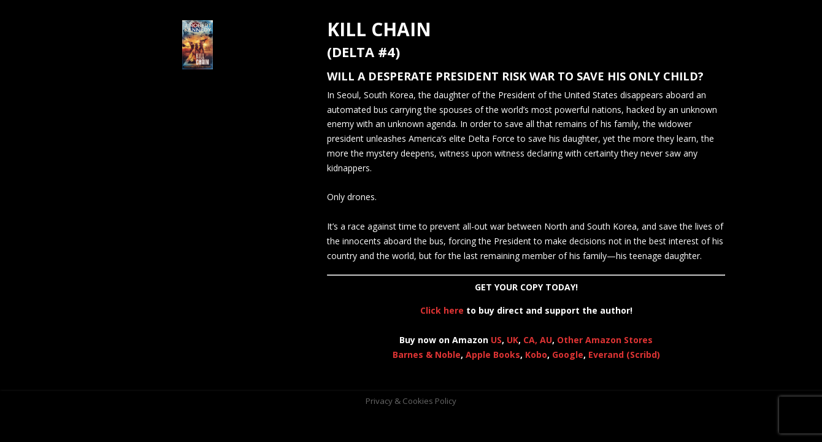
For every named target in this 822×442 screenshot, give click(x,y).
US (496, 340)
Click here (442, 310)
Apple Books (493, 354)
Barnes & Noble (427, 354)
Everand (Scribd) (624, 354)
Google (567, 354)
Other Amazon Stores (605, 340)
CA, (531, 340)
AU (546, 340)
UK (512, 340)
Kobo (536, 354)
